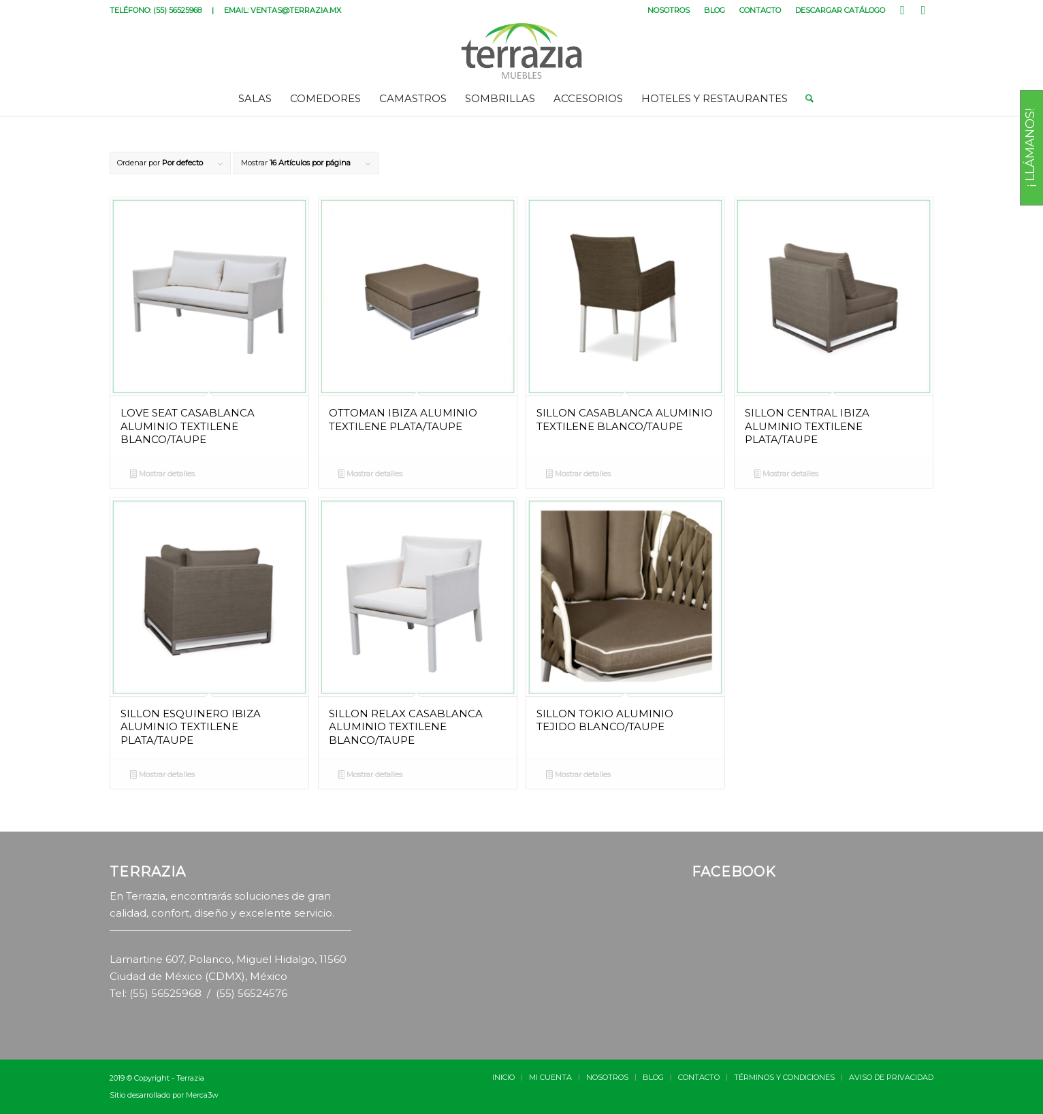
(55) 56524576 (251, 993)
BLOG (714, 10)
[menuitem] (669, 10)
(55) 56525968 (177, 10)
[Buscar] (805, 99)
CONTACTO (760, 10)
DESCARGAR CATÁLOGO (840, 10)
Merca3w (202, 1095)
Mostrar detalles (162, 475)
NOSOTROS (668, 10)
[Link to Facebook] (902, 10)
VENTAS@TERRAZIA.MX (296, 10)
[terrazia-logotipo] (521, 51)
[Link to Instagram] (923, 10)
